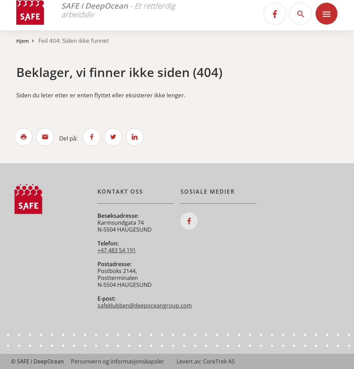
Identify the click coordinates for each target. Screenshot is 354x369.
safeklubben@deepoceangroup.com (144, 305)
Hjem (22, 41)
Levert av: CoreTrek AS (206, 361)
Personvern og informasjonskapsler (117, 361)
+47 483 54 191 (116, 250)
